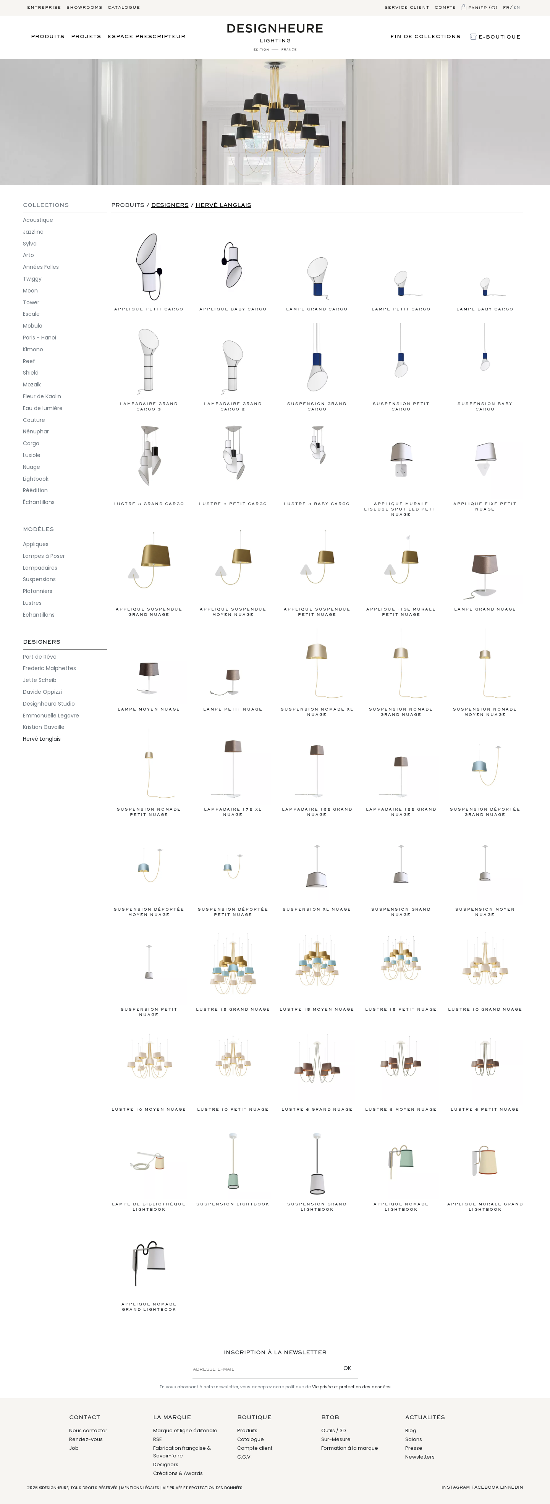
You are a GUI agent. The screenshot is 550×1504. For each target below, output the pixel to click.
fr (506, 7)
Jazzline (33, 232)
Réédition (35, 490)
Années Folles (41, 267)
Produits (48, 37)
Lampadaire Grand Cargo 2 (233, 367)
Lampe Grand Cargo (317, 269)
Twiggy (32, 279)
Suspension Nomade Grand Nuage (401, 672)
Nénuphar (36, 431)
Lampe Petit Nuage (233, 669)
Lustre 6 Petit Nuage (485, 1070)
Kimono (33, 349)
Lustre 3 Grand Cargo (149, 464)
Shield (31, 372)
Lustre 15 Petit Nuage (401, 970)
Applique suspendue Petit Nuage (317, 572)
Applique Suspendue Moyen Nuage (233, 572)
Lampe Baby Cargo (485, 269)
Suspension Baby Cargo (485, 367)
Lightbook (36, 479)
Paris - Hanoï (39, 337)
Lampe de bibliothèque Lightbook (149, 1167)
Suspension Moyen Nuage (485, 873)
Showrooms (84, 7)
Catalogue (124, 7)
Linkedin (511, 1487)
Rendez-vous (86, 1439)
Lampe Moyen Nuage (149, 669)
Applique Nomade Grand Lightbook (149, 1267)
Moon (30, 290)
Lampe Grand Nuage (485, 569)
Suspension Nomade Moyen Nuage (485, 672)
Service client (407, 7)
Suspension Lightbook (233, 1164)
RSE (157, 1439)
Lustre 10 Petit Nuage (233, 1070)
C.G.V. (244, 1456)
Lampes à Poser (44, 556)
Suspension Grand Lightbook (317, 1167)
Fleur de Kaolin (42, 396)
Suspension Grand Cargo (317, 367)
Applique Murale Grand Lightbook (485, 1167)
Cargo (31, 443)
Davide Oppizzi (42, 692)
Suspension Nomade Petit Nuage (149, 773)
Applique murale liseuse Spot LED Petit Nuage (401, 470)
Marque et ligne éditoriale (185, 1430)
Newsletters (420, 1456)
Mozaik (32, 384)
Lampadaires (40, 568)
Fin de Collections (425, 37)
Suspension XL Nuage (317, 870)
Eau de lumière (43, 408)
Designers (41, 642)
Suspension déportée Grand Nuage (485, 773)
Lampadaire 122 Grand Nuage (401, 773)
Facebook (484, 1487)
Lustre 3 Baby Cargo (317, 464)
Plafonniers (37, 591)
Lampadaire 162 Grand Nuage (317, 773)
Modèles (38, 529)
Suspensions (39, 579)
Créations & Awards (178, 1473)
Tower (31, 302)
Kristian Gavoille (44, 727)
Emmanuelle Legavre (51, 715)
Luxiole (31, 455)
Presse (413, 1448)
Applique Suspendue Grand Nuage (149, 572)
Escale (31, 314)
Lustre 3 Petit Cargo (233, 464)
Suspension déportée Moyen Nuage (149, 873)
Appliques (36, 544)
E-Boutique (495, 37)
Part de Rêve (40, 657)
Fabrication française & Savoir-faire (182, 1451)
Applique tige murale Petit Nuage (401, 572)
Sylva (30, 243)
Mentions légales (140, 1488)
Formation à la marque (349, 1448)
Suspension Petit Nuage (149, 973)
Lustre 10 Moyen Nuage (149, 1070)
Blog (410, 1430)
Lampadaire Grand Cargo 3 (149, 367)
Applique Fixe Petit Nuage (485, 467)
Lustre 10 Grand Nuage (485, 970)
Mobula (32, 326)
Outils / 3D (333, 1430)
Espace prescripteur (147, 37)
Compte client (254, 1448)
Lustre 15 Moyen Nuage (317, 970)
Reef (29, 361)
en (517, 7)
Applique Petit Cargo (149, 269)
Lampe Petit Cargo (401, 269)
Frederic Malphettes (49, 668)
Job (74, 1448)
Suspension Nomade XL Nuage (317, 672)
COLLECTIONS (46, 205)
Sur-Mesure (336, 1439)
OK (347, 1368)
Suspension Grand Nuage (401, 873)
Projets (86, 37)
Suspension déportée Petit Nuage (233, 873)
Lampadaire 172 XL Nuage (233, 773)
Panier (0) (479, 8)
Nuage (31, 467)
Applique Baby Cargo (233, 269)
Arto (28, 255)
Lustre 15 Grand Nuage (233, 970)
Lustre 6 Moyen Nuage (401, 1070)
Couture (34, 420)
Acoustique (38, 220)
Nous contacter (88, 1430)
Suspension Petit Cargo (401, 367)
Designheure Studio (49, 704)
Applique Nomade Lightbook (401, 1167)
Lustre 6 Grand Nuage (317, 1070)
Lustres (32, 603)
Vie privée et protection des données (351, 1387)
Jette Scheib (40, 680)
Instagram (456, 1487)
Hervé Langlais (42, 739)
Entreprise (44, 7)
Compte (445, 7)
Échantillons (39, 502)
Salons (413, 1439)
